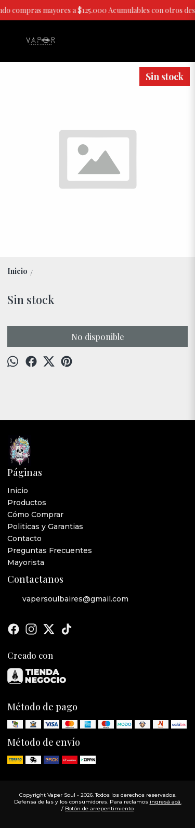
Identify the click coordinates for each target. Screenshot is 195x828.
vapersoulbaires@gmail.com (67, 599)
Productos (26, 502)
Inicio (17, 490)
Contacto (24, 538)
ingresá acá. (165, 801)
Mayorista (25, 562)
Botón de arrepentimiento (99, 808)
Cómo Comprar (35, 514)
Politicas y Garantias (45, 526)
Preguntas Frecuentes (49, 550)
